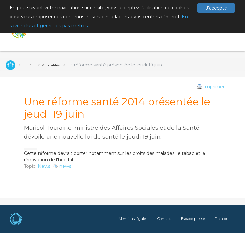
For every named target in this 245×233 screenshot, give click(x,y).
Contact (164, 218)
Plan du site (225, 218)
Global (9, 65)
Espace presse (193, 218)
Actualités (51, 65)
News (44, 166)
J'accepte (216, 8)
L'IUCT (28, 65)
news (65, 166)
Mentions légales (133, 218)
